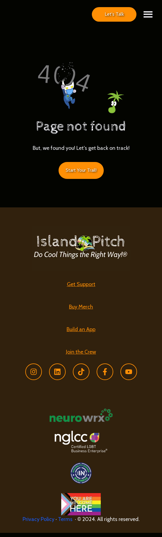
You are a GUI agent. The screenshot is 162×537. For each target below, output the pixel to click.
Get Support (81, 288)
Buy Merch (81, 311)
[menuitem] (81, 288)
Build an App (81, 333)
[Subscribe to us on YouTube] (128, 375)
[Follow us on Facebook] (105, 375)
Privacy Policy (38, 523)
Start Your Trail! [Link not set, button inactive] (81, 174)
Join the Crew (81, 355)
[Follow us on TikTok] (81, 375)
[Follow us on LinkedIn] (57, 375)
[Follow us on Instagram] (33, 375)
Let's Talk (114, 16)
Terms (66, 523)
